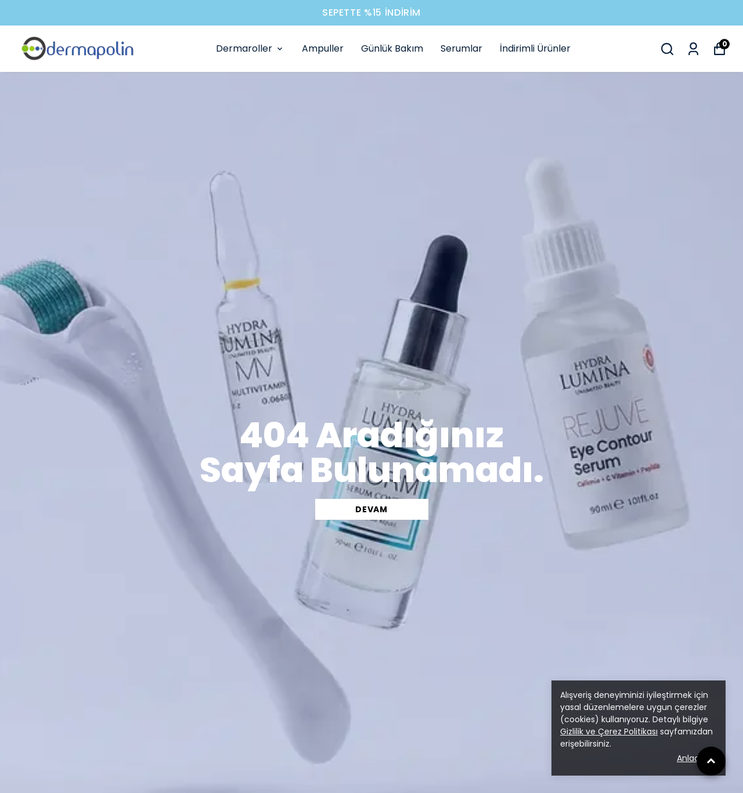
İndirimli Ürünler (535, 48)
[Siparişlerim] (693, 49)
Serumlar (461, 48)
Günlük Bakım (392, 48)
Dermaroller (250, 48)
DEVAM (371, 509)
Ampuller (323, 48)
